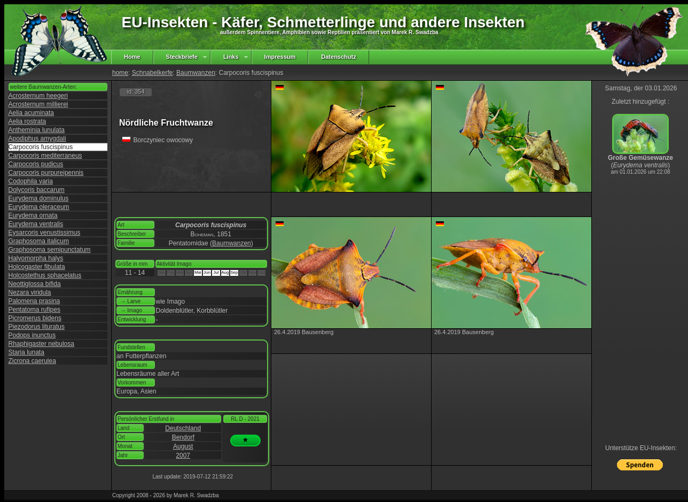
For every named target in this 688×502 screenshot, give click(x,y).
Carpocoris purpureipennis (46, 172)
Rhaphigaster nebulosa (41, 343)
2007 (183, 455)
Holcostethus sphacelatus (45, 275)
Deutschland (183, 428)
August (183, 446)
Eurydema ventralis (36, 224)
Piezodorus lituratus (37, 326)
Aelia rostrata (27, 121)
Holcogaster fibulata (37, 267)
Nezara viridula (30, 292)
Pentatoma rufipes (34, 309)
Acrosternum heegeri (38, 95)
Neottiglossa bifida (35, 284)
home (120, 72)
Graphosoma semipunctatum (50, 249)
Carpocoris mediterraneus (45, 155)
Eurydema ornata (33, 215)
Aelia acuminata (31, 113)
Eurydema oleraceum (39, 207)
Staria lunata (26, 352)
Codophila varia (31, 181)
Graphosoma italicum (39, 241)
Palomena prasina (34, 301)
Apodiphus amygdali (37, 138)
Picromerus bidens (35, 318)
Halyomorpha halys (36, 258)
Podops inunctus (32, 335)
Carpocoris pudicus (36, 164)
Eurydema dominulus (39, 198)
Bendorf (183, 437)
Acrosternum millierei (38, 104)
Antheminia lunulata (37, 130)
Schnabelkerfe (152, 72)
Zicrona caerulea (32, 361)
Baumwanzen (195, 72)
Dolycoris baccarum (37, 190)
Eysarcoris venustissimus (45, 232)
